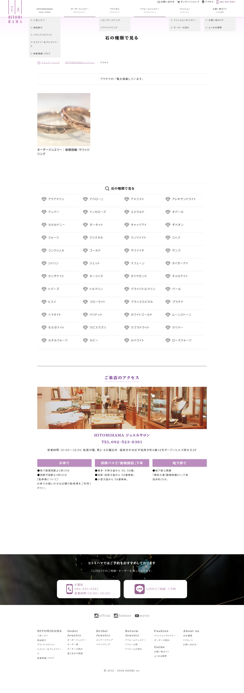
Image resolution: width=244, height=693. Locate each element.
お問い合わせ (190, 644)
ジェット (95, 263)
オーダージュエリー (76, 640)
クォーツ (53, 237)
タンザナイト (56, 276)
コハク (176, 237)
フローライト (98, 302)
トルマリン (96, 289)
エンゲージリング (104, 640)
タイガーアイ (180, 263)
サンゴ (176, 250)
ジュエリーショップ (51, 63)
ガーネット (96, 225)
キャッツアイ (139, 225)
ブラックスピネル (142, 302)
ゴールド (95, 250)
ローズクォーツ (182, 340)
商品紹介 (41, 640)
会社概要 (187, 636)
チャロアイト (180, 276)
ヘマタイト (54, 314)
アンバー (53, 212)
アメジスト (137, 199)
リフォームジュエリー (135, 640)
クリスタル (96, 237)
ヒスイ (52, 302)
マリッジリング (103, 644)
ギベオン (178, 225)
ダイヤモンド (139, 276)
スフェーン (138, 263)
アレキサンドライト (184, 199)
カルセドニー (56, 225)
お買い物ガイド (161, 652)
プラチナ (178, 302)
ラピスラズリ (98, 327)
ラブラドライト (140, 327)
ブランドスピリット (46, 644)
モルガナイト (56, 327)
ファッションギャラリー (165, 636)
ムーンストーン (181, 314)
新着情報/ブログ (45, 658)
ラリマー (177, 327)
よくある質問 (160, 656)
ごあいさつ (42, 636)
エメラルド (138, 212)
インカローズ (98, 212)
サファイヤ (137, 250)
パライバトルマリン (143, 289)
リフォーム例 (131, 644)
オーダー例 (72, 644)
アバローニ (97, 199)
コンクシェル (56, 250)
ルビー (94, 340)
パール (176, 289)
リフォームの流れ (133, 649)
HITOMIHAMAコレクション (80, 63)
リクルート (188, 640)
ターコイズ (96, 276)
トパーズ (53, 289)
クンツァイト (139, 237)
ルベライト (137, 340)
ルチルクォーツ (58, 340)
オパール (178, 212)
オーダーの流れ (75, 649)
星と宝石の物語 (75, 653)
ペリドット (96, 314)
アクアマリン (56, 199)
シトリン (53, 263)
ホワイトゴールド (142, 314)
